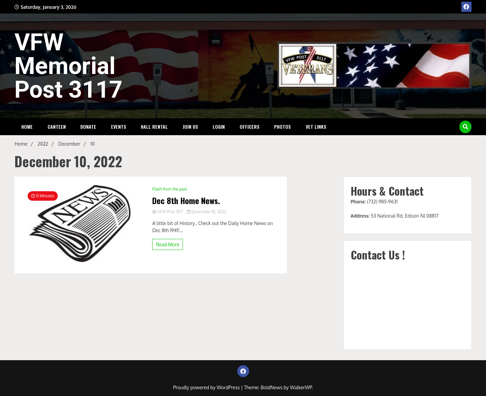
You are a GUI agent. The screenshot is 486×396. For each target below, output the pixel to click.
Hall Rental (154, 126)
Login (219, 126)
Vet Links (316, 126)
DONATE (88, 126)
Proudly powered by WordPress (207, 387)
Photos (282, 126)
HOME (27, 126)
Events (118, 126)
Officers (250, 126)
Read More (167, 244)
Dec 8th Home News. (186, 200)
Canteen (57, 126)
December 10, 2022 (206, 211)
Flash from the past (169, 189)
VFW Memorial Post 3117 (69, 65)
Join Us (190, 126)
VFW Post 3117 (168, 211)
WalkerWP (301, 387)
